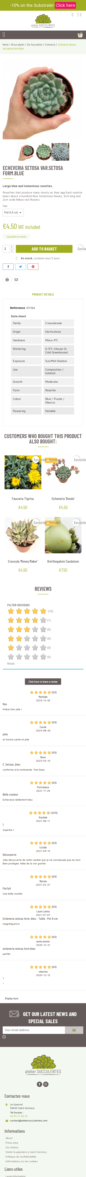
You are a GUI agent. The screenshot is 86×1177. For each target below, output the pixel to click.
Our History (12, 1147)
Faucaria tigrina (23, 498)
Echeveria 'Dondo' (63, 498)
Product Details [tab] (43, 294)
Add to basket (44, 248)
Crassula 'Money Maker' (23, 561)
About (9, 1137)
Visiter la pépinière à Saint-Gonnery (26, 1151)
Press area (12, 1142)
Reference (17, 307)
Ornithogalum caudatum (63, 561)
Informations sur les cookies (22, 1161)
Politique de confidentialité (21, 1156)
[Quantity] (6, 249)
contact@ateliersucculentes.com (28, 1120)
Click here (65, 5)
